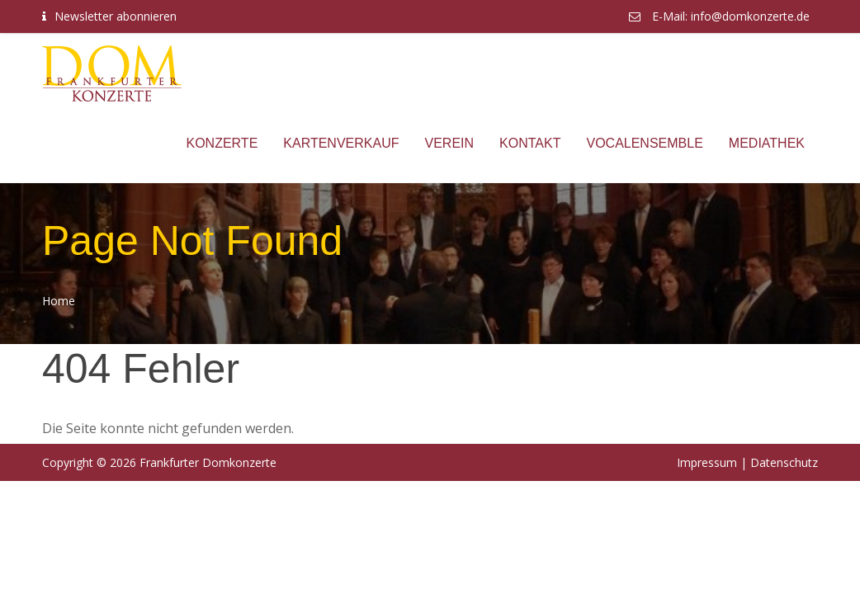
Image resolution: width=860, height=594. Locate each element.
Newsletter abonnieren (115, 16)
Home (58, 301)
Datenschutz (784, 462)
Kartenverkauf (341, 143)
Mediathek (767, 143)
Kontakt (529, 143)
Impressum (707, 462)
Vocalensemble (644, 143)
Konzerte (222, 143)
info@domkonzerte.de (750, 16)
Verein (450, 143)
